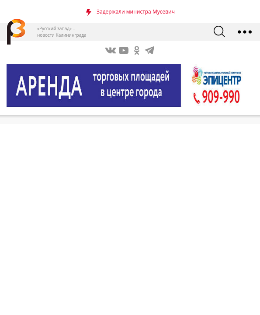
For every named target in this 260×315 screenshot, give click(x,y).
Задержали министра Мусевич (136, 11)
